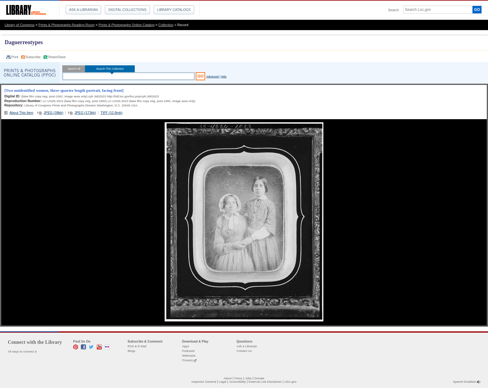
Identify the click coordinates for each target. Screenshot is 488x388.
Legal (222, 381)
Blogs (131, 351)
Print (15, 57)
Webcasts (188, 355)
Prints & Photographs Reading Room (67, 25)
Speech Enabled (464, 381)
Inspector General (203, 381)
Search (393, 10)
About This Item (21, 113)
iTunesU (187, 360)
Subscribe (34, 57)
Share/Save (57, 57)
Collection (165, 25)
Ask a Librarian (83, 10)
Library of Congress (20, 25)
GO (477, 9)
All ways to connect (21, 351)
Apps (185, 346)
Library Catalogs (174, 10)
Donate (260, 378)
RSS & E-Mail (137, 346)
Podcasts (188, 351)
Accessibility (237, 381)
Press (238, 378)
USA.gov (290, 381)
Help (223, 76)
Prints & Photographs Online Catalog (127, 25)
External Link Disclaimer (265, 381)
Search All (74, 68)
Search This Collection (109, 68)
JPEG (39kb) (53, 113)
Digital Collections (127, 10)
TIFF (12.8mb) (111, 113)
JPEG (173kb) (85, 113)
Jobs (248, 378)
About (228, 378)
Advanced (212, 76)
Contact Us (244, 351)
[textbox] (435, 9)
